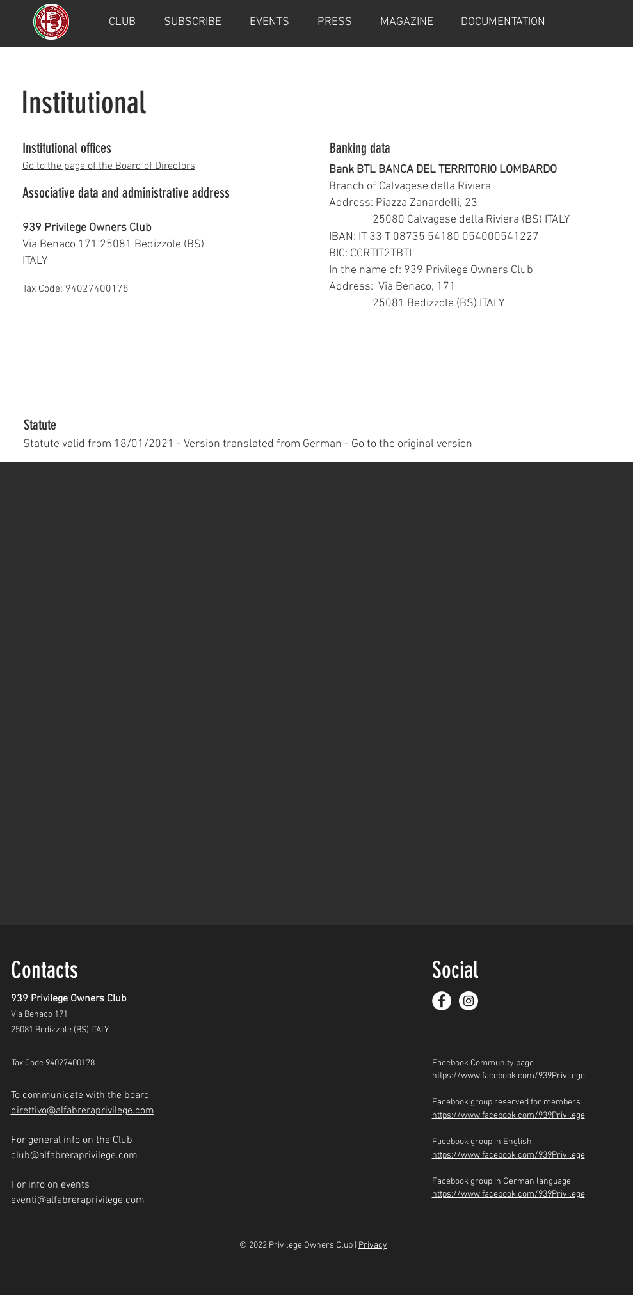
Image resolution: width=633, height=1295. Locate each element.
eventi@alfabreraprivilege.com (78, 1200)
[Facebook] (441, 1000)
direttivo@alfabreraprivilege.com (82, 1110)
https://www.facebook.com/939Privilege (508, 1076)
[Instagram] (468, 1000)
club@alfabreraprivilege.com (74, 1155)
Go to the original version (411, 444)
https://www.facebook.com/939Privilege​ (508, 1194)
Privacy (372, 1245)
